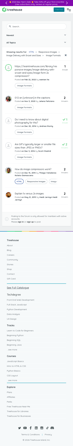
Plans (9, 392)
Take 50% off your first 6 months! (49, 2)
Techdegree (14, 294)
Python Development (17, 309)
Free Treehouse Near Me (18, 406)
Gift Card (11, 278)
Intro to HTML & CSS (16, 366)
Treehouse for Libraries (18, 411)
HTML (31, 52)
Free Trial (59, 10)
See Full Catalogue (18, 287)
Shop (9, 269)
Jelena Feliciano (46, 101)
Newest (10, 35)
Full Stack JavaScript (17, 304)
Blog (9, 250)
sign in (21, 222)
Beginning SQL (14, 340)
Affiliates (11, 397)
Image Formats (53, 55)
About (10, 245)
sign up (30, 222)
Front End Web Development (20, 300)
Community (12, 259)
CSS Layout (12, 375)
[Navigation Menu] (69, 9)
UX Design (11, 319)
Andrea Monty (46, 126)
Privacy (48, 434)
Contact (11, 274)
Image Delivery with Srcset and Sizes (23, 55)
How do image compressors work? (33, 169)
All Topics (11, 42)
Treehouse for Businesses (19, 416)
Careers (10, 255)
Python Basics (13, 370)
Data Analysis (13, 314)
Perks (9, 401)
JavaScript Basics (15, 361)
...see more (12, 349)
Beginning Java (14, 345)
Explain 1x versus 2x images (29, 193)
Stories (10, 264)
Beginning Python (15, 335)
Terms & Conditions (30, 434)
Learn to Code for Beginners (20, 330)
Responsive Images (48, 52)
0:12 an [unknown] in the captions (32, 97)
